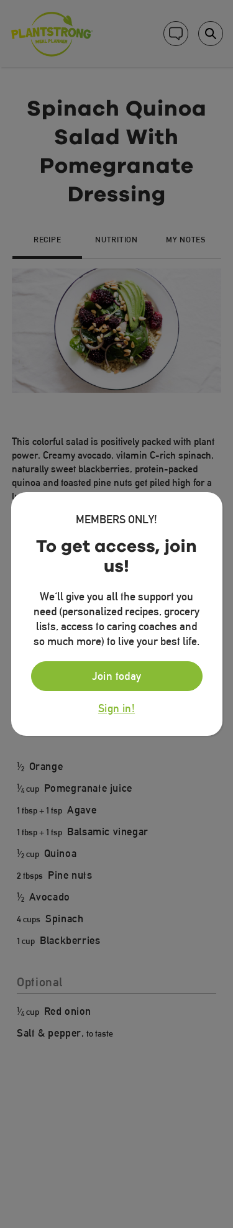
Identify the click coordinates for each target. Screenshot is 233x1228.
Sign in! (116, 708)
